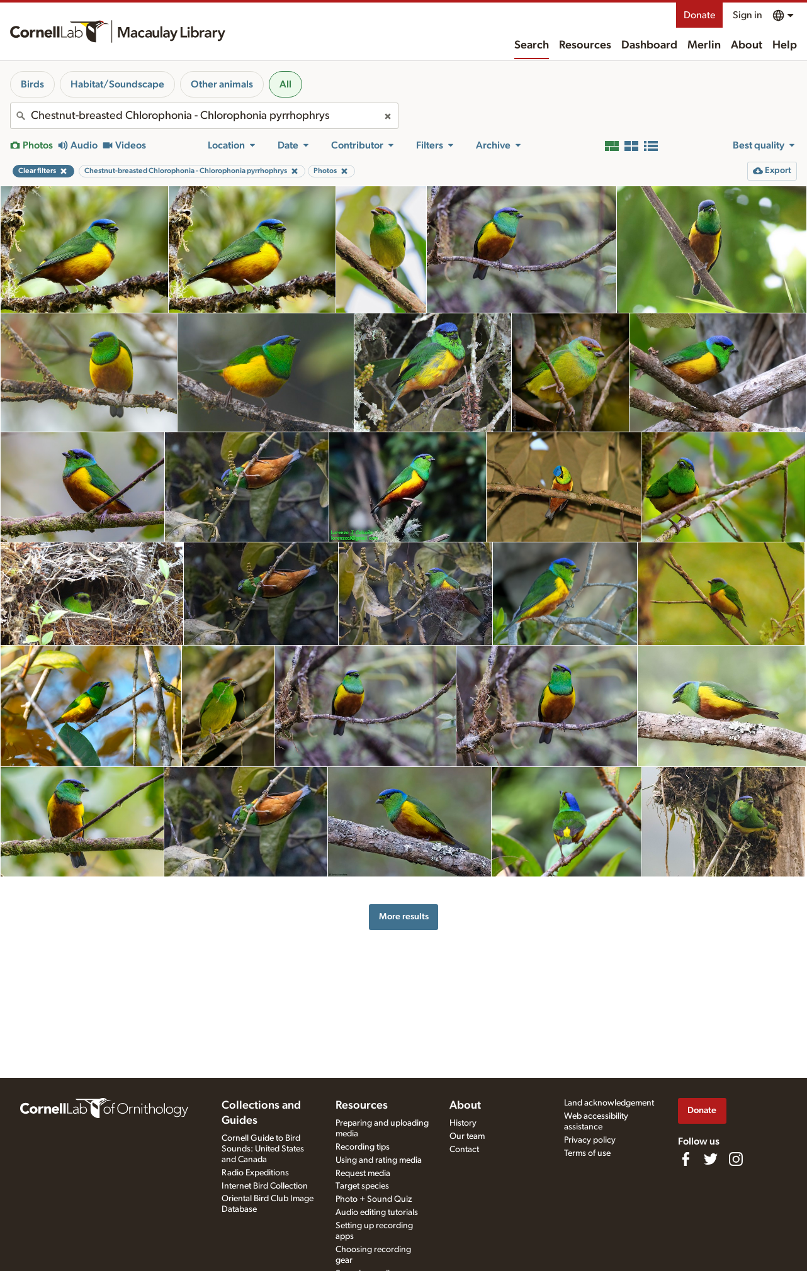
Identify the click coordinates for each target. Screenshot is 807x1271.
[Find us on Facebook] (685, 1159)
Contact (464, 1149)
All (285, 84)
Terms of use (587, 1153)
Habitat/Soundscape (117, 84)
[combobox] (204, 115)
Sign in (747, 15)
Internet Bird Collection (265, 1186)
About (746, 45)
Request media (363, 1173)
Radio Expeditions (255, 1172)
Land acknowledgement (609, 1103)
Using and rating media (379, 1160)
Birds (32, 84)
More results (404, 916)
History (463, 1123)
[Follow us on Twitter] (710, 1159)
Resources (585, 45)
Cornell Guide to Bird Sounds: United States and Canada (263, 1149)
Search (531, 45)
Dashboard (649, 45)
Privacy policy (590, 1140)
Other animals (222, 84)
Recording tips (363, 1147)
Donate (699, 15)
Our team (467, 1136)
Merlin (704, 45)
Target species (362, 1186)
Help (784, 45)
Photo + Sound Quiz (374, 1199)
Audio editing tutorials (377, 1212)
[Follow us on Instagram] (735, 1159)
